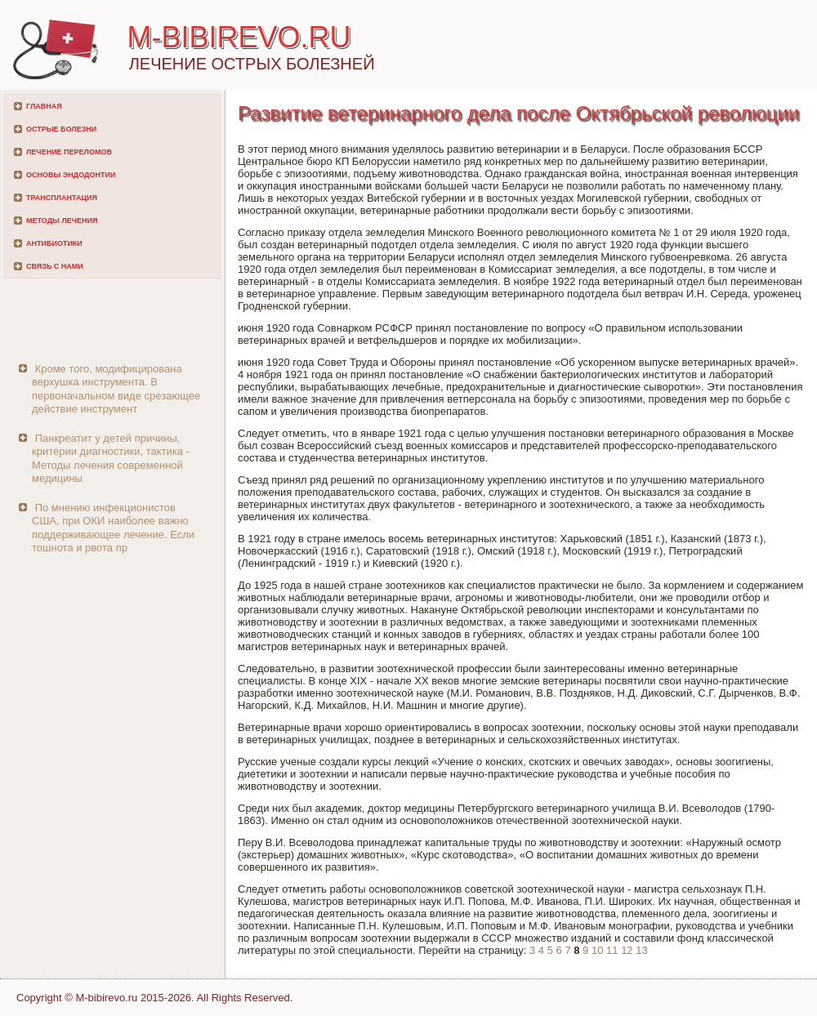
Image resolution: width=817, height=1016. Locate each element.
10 (597, 950)
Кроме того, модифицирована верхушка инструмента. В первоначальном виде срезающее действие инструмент (116, 389)
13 (641, 950)
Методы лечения (61, 220)
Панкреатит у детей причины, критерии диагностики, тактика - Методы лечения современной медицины (111, 458)
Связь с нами (54, 266)
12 (626, 950)
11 (612, 950)
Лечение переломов (69, 152)
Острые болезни (61, 129)
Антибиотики (54, 243)
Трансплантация (61, 198)
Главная (44, 106)
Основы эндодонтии (70, 175)
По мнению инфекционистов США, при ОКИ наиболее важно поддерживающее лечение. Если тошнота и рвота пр (113, 527)
